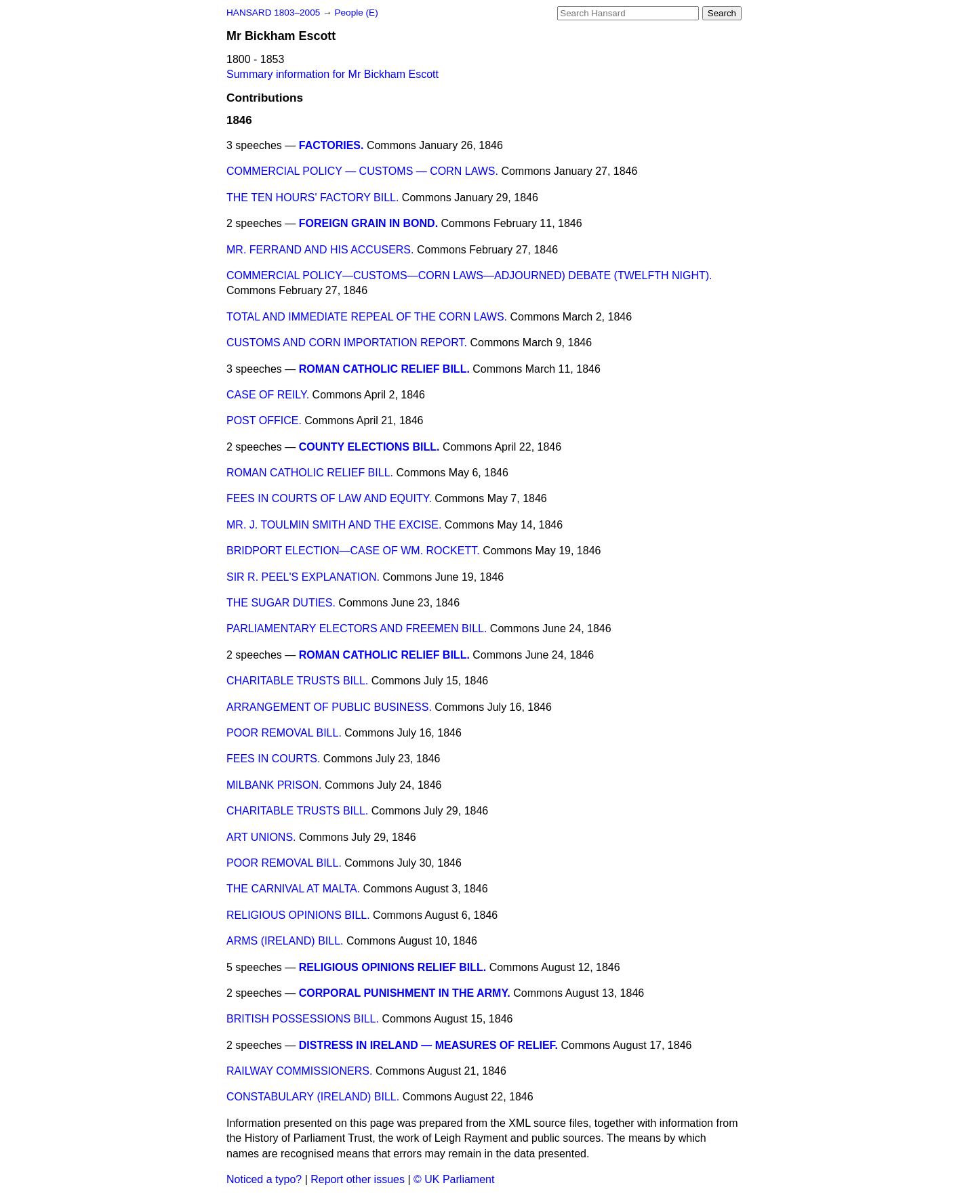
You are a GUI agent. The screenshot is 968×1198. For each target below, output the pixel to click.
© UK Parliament (454, 1179)
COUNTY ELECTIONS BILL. (369, 447)
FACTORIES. (331, 145)
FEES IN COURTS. (273, 758)
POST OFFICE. (264, 420)
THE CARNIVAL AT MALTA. (293, 888)
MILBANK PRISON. (273, 785)
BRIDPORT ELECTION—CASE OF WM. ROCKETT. (353, 550)
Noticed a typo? (264, 1179)
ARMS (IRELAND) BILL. (284, 941)
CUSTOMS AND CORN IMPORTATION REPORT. (346, 342)
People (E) (356, 12)
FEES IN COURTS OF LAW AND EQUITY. (329, 498)
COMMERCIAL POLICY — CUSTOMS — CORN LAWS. (362, 171)
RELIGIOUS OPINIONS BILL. (298, 915)
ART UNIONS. (261, 837)
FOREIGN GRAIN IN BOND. (368, 223)
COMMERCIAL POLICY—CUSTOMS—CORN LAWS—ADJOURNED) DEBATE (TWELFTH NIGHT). (469, 275)
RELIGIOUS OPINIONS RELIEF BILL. (392, 967)
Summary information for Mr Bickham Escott (332, 74)
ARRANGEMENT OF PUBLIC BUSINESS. (329, 707)
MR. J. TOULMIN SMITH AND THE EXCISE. (333, 525)
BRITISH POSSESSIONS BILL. (302, 1019)
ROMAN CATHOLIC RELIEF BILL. (384, 369)
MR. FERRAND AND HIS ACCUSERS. (320, 249)
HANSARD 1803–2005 (273, 12)
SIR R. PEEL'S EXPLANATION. (303, 577)
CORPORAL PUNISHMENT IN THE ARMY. (404, 993)
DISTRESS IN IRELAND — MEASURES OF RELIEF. (428, 1045)
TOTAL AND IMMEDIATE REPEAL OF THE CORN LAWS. (366, 317)
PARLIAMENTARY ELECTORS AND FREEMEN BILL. (356, 628)
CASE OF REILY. (267, 394)
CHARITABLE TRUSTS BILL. (297, 680)
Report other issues (357, 1179)
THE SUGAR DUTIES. (281, 602)
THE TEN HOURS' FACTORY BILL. (312, 197)
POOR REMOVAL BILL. (284, 733)
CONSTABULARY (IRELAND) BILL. (312, 1096)
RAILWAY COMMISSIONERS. (299, 1071)
